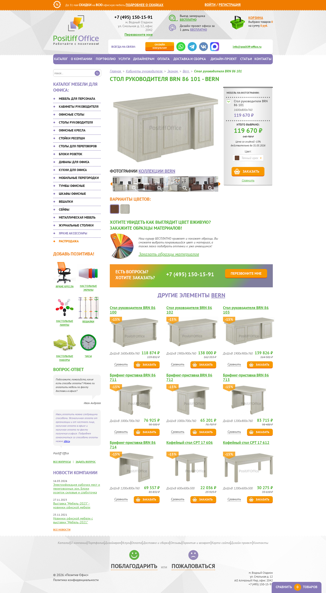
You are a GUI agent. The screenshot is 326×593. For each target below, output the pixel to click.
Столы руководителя (76, 122)
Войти (210, 4)
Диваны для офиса (74, 162)
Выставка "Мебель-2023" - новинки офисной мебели (71, 505)
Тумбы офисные (72, 186)
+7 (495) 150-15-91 (133, 17)
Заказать (251, 171)
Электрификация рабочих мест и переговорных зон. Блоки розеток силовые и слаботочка (76, 488)
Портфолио (106, 59)
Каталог (61, 59)
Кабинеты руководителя (78, 107)
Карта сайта (220, 543)
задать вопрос (86, 461)
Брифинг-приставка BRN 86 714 (133, 444)
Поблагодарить (134, 566)
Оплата (163, 59)
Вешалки (66, 202)
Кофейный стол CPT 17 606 (189, 442)
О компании (81, 59)
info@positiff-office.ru (247, 47)
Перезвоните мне (139, 34)
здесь (67, 441)
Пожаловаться (193, 566)
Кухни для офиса (73, 170)
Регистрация (230, 4)
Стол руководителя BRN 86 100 (133, 309)
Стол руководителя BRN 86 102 (189, 309)
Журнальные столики (76, 225)
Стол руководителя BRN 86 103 (246, 309)
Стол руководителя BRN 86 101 (251, 103)
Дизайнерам (143, 59)
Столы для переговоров (78, 146)
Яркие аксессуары (73, 233)
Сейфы (64, 209)
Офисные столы (71, 114)
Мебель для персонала (77, 99)
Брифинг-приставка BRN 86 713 (246, 377)
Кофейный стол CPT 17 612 (246, 442)
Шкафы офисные (72, 194)
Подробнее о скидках (144, 5)
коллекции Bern (157, 171)
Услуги (124, 59)
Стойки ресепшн (72, 138)
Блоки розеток (70, 154)
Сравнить (248, 180)
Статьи (246, 59)
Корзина (255, 18)
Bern (218, 295)
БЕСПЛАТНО (188, 20)
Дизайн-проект (224, 59)
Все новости (61, 529)
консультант (159, 46)
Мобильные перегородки (79, 178)
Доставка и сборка (189, 59)
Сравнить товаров (296, 587)
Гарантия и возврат (196, 543)
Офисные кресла (72, 130)
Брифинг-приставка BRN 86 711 (133, 377)
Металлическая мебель (77, 217)
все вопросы (62, 461)
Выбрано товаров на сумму (260, 24)
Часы (88, 356)
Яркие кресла (65, 286)
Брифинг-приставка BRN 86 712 (189, 377)
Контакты (262, 59)
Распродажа (69, 241)
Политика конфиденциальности (76, 580)
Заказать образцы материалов (169, 254)
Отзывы (176, 543)
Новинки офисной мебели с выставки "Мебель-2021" (73, 520)
